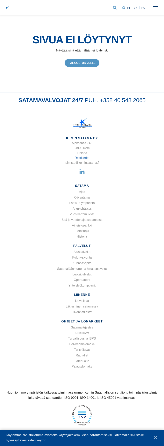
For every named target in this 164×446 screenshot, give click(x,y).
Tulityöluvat (82, 349)
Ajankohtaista (82, 208)
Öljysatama (82, 197)
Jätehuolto (82, 361)
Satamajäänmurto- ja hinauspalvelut (82, 268)
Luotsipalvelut (82, 274)
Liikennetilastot (82, 312)
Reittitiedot (82, 157)
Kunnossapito (82, 263)
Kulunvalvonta (82, 257)
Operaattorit (82, 279)
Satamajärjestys (82, 327)
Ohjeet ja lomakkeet (82, 321)
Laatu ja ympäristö (82, 203)
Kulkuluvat (82, 333)
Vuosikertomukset (82, 214)
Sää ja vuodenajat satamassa (82, 219)
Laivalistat (82, 300)
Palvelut (82, 245)
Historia (82, 236)
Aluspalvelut (82, 251)
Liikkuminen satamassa (82, 306)
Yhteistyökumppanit (82, 285)
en (136, 7)
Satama (82, 185)
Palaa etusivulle (82, 62)
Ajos (82, 191)
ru (143, 7)
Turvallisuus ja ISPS (82, 338)
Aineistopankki (82, 225)
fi (128, 7)
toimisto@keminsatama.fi (82, 162)
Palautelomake (82, 366)
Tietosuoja (82, 231)
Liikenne (82, 294)
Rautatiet (82, 355)
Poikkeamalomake (82, 344)
